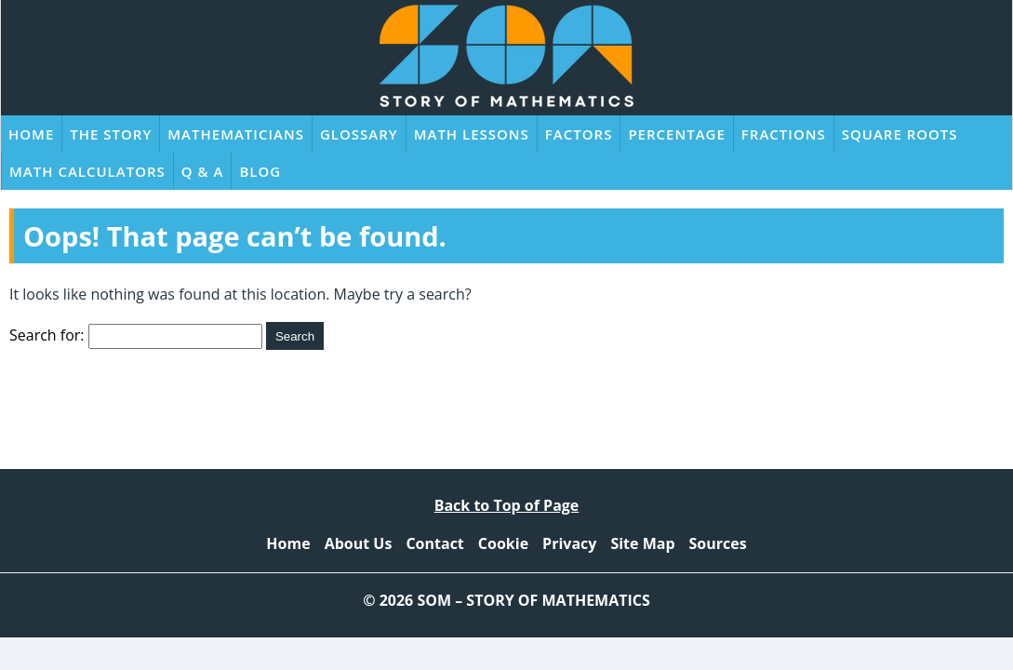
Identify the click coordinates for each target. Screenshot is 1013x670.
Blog (260, 171)
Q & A (202, 171)
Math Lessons (471, 134)
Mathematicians (235, 134)
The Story (111, 134)
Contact (434, 543)
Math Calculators (87, 171)
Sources (718, 543)
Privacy (569, 543)
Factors (579, 134)
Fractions (783, 134)
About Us (359, 543)
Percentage (676, 134)
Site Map (642, 543)
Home (31, 134)
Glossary (359, 134)
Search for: (47, 335)
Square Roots (900, 134)
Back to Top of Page (507, 505)
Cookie (503, 543)
